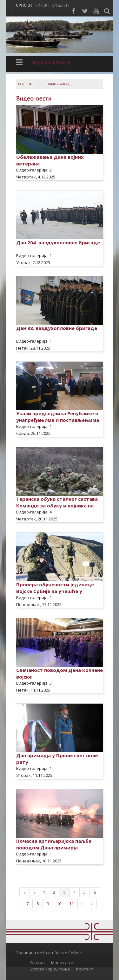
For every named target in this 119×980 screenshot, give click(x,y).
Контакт (84, 969)
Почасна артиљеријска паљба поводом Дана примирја (53, 844)
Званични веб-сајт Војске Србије (49, 953)
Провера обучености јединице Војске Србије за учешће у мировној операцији (55, 591)
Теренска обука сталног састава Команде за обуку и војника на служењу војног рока (57, 505)
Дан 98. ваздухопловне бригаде (56, 328)
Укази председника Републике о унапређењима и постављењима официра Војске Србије (57, 420)
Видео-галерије (60, 84)
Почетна (25, 84)
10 (59, 903)
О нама (37, 962)
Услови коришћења (50, 969)
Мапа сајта (62, 962)
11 (71, 903)
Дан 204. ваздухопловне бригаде (58, 242)
